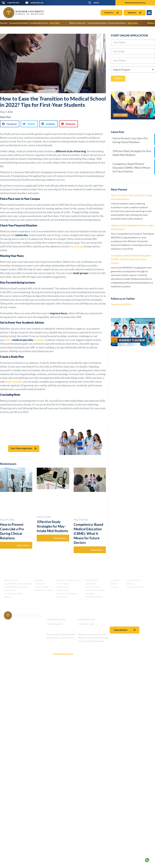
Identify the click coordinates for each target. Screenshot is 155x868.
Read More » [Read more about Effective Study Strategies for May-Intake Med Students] (60, 538)
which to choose (24, 339)
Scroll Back (145, 654)
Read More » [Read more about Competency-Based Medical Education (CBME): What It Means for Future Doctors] (97, 549)
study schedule (13, 381)
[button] (96, 2)
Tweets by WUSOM (121, 304)
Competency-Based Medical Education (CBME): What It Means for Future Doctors (88, 533)
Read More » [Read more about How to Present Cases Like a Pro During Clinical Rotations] (23, 545)
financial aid (76, 246)
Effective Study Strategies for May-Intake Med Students (52, 526)
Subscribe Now (124, 630)
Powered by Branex (63, 654)
